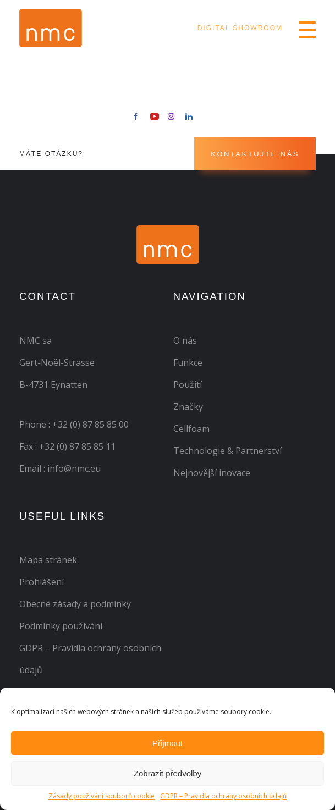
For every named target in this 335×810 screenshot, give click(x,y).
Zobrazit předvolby (167, 773)
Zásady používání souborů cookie (101, 796)
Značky (188, 407)
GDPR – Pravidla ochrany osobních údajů (223, 796)
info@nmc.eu (74, 468)
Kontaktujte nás (255, 154)
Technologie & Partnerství (227, 451)
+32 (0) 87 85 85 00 (90, 424)
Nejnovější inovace (211, 473)
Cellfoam (191, 429)
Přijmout (167, 743)
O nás (185, 340)
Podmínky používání (60, 626)
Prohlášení (41, 582)
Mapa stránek (48, 560)
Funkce (187, 363)
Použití (187, 385)
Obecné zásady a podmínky (75, 604)
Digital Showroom (240, 28)
